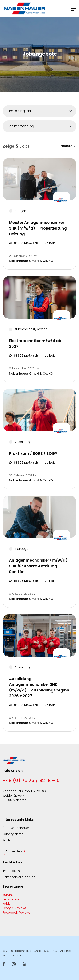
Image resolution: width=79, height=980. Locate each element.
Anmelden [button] (13, 851)
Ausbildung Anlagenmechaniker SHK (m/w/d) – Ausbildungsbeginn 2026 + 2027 (39, 687)
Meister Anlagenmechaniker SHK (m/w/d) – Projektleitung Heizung (38, 228)
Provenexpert (12, 899)
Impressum (11, 871)
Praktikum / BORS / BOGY (33, 453)
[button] (73, 9)
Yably (7, 904)
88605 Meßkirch (23, 243)
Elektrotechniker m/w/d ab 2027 (35, 343)
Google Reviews (15, 908)
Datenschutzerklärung (19, 877)
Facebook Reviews (16, 912)
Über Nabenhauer (16, 828)
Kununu (8, 895)
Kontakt (8, 840)
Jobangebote (13, 834)
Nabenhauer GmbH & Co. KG (31, 261)
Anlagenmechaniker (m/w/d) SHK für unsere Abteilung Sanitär (38, 566)
